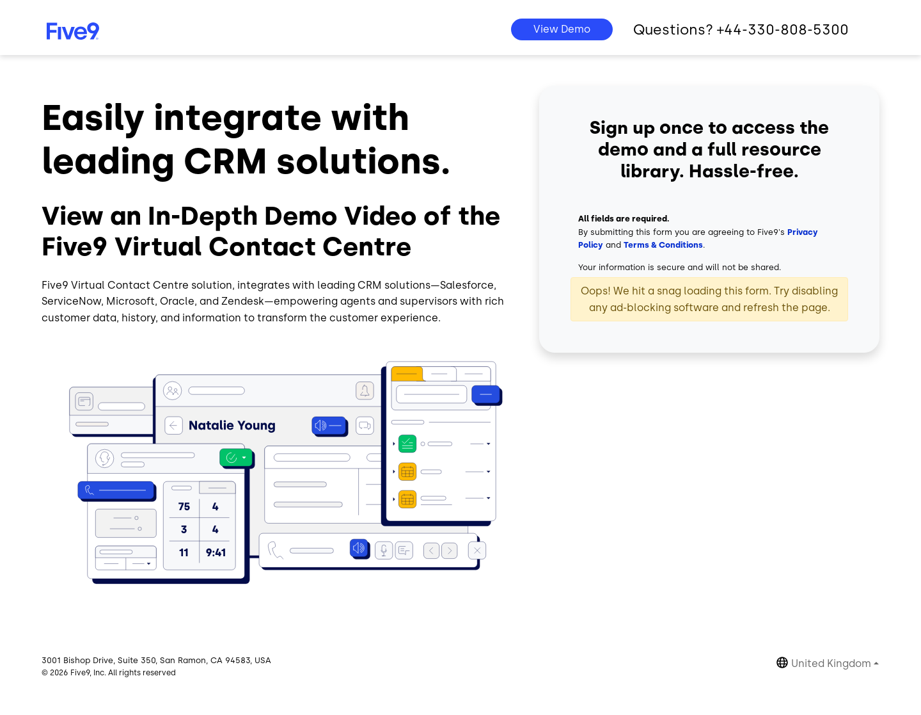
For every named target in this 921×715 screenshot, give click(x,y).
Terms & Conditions (663, 245)
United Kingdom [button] (831, 663)
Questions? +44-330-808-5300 (741, 29)
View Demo (561, 29)
